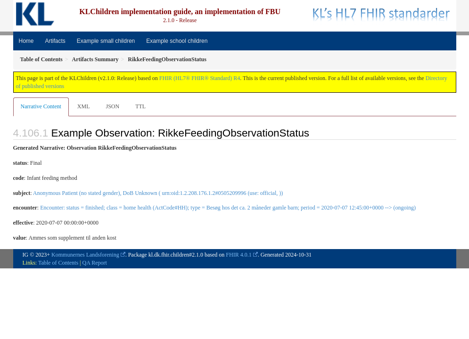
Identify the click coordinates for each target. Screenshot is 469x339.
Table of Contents (58, 262)
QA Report (94, 262)
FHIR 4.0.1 (238, 254)
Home (26, 41)
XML (83, 106)
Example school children (176, 41)
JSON (112, 106)
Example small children (106, 41)
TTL (140, 106)
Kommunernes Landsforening (85, 254)
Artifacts (55, 41)
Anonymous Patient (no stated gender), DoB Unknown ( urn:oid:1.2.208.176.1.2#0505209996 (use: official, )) (158, 193)
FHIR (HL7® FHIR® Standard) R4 (199, 78)
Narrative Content (41, 106)
